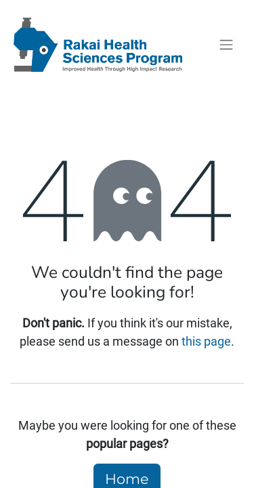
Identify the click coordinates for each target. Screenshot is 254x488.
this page (206, 341)
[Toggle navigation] (226, 45)
